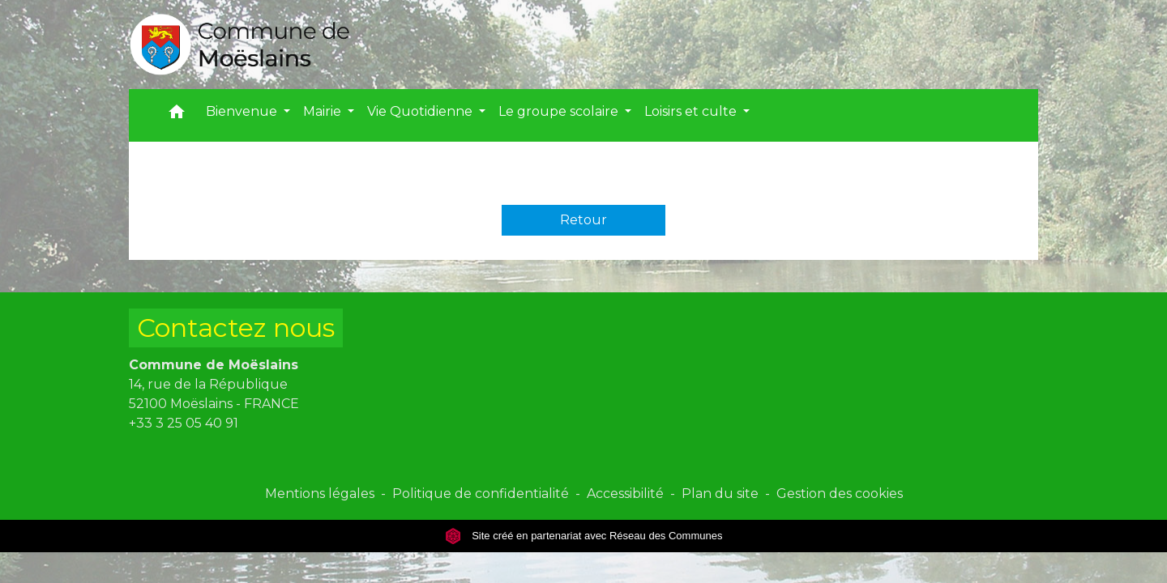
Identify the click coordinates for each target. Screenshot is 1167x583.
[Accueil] (240, 44)
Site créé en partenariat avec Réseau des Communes (584, 536)
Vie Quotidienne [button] (421, 111)
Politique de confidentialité (480, 493)
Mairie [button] (323, 111)
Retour (583, 220)
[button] (176, 115)
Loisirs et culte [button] (692, 111)
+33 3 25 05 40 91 (183, 423)
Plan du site (720, 493)
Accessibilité (625, 493)
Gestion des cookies (839, 493)
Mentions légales (319, 493)
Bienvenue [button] (243, 111)
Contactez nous (236, 327)
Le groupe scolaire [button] (560, 111)
